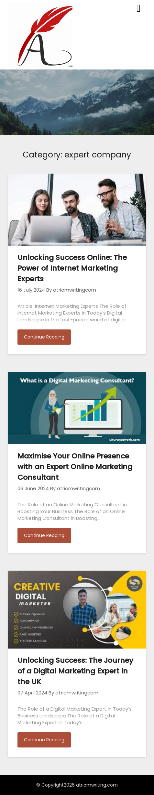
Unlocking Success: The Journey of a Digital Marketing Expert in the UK (75, 671)
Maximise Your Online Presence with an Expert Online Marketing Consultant (74, 466)
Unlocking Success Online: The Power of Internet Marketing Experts (72, 268)
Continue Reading (44, 337)
